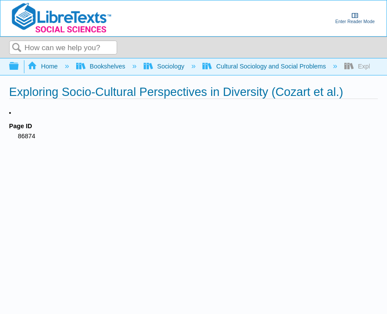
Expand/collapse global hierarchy (19, 66)
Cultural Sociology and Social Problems (264, 66)
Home (43, 66)
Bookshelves (101, 66)
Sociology (165, 66)
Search (17, 48)
